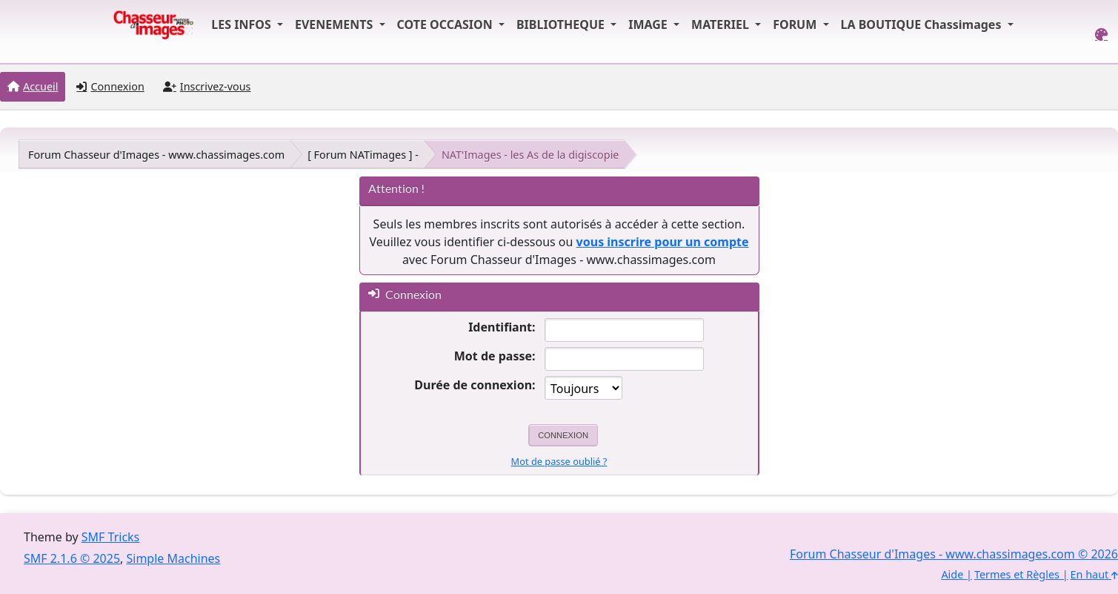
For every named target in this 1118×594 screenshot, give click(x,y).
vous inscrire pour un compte (662, 242)
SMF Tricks (110, 537)
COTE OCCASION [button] (446, 24)
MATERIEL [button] (721, 24)
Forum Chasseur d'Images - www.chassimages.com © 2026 (954, 554)
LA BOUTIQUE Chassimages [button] (923, 24)
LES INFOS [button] (242, 24)
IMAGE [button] (649, 24)
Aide (952, 574)
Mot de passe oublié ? (559, 461)
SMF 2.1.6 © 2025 (72, 558)
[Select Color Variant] (1101, 34)
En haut (1094, 574)
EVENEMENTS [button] (335, 24)
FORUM (796, 24)
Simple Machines (174, 558)
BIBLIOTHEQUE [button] (562, 24)
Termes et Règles (1016, 574)
